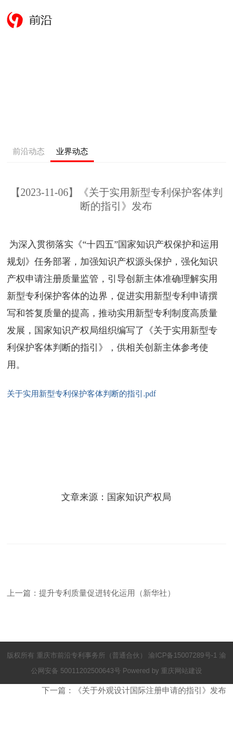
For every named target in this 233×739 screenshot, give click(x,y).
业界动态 (72, 151)
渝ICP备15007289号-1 (183, 655)
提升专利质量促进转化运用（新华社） (107, 593)
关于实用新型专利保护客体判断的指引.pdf (81, 394)
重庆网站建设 (181, 671)
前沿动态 (29, 151)
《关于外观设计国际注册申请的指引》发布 (150, 690)
